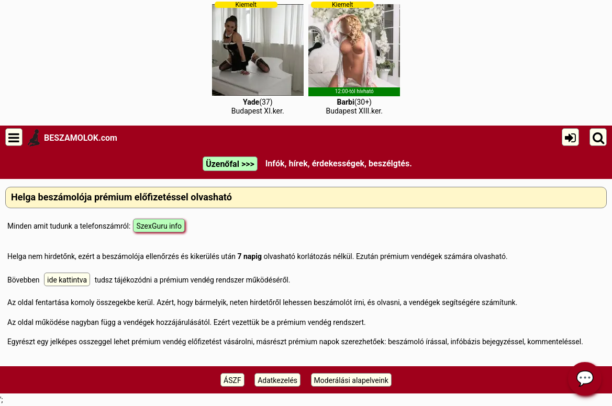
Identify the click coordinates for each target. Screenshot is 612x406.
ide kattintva (67, 280)
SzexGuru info (159, 226)
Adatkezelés (277, 380)
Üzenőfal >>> (230, 164)
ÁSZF (232, 380)
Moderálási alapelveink (351, 380)
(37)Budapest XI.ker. (258, 58)
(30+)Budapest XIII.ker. (354, 58)
